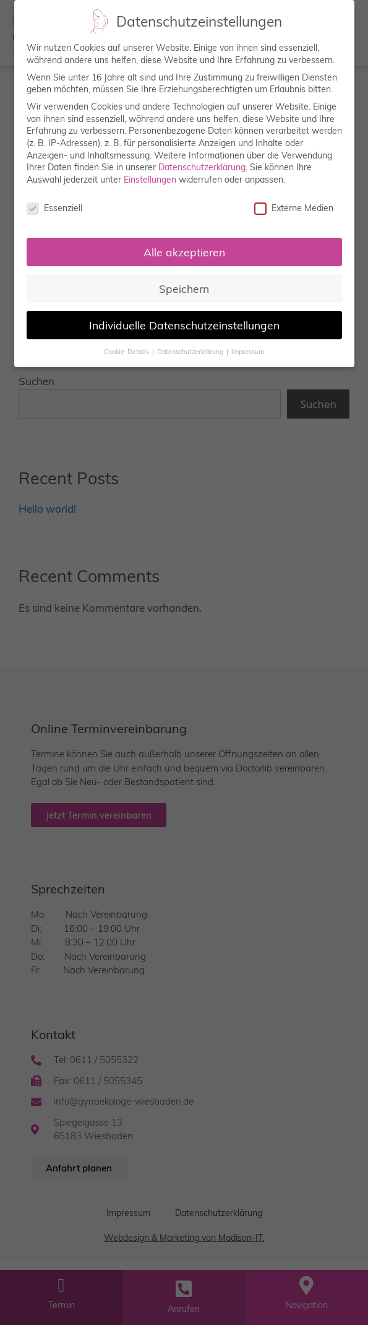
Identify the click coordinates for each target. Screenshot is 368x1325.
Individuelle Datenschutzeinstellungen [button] (184, 320)
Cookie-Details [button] (127, 346)
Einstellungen (150, 174)
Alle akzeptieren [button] (184, 247)
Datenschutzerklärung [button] (191, 346)
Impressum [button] (247, 346)
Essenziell (54, 203)
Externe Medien (293, 203)
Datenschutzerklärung (202, 162)
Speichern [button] (184, 283)
